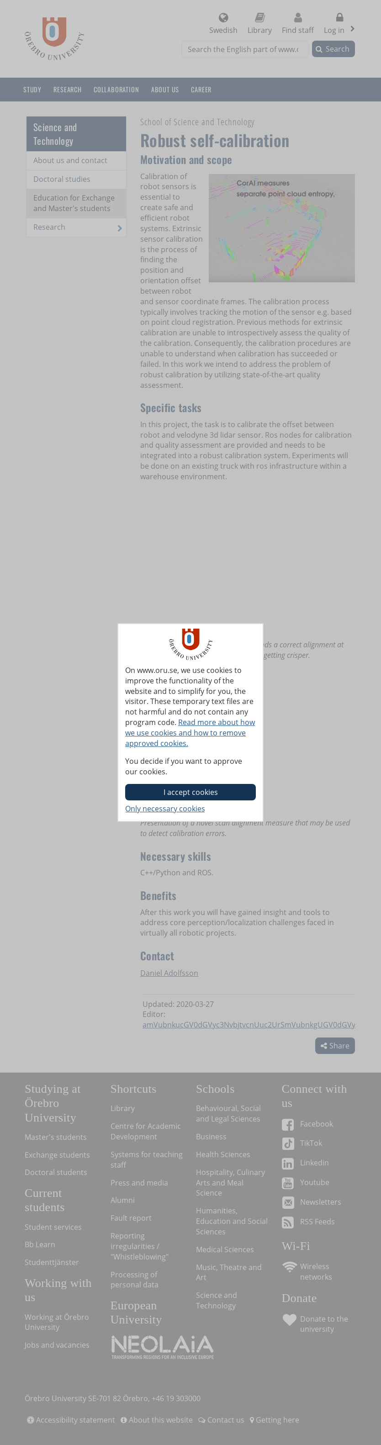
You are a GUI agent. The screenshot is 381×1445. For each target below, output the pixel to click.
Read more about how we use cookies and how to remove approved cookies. (190, 732)
